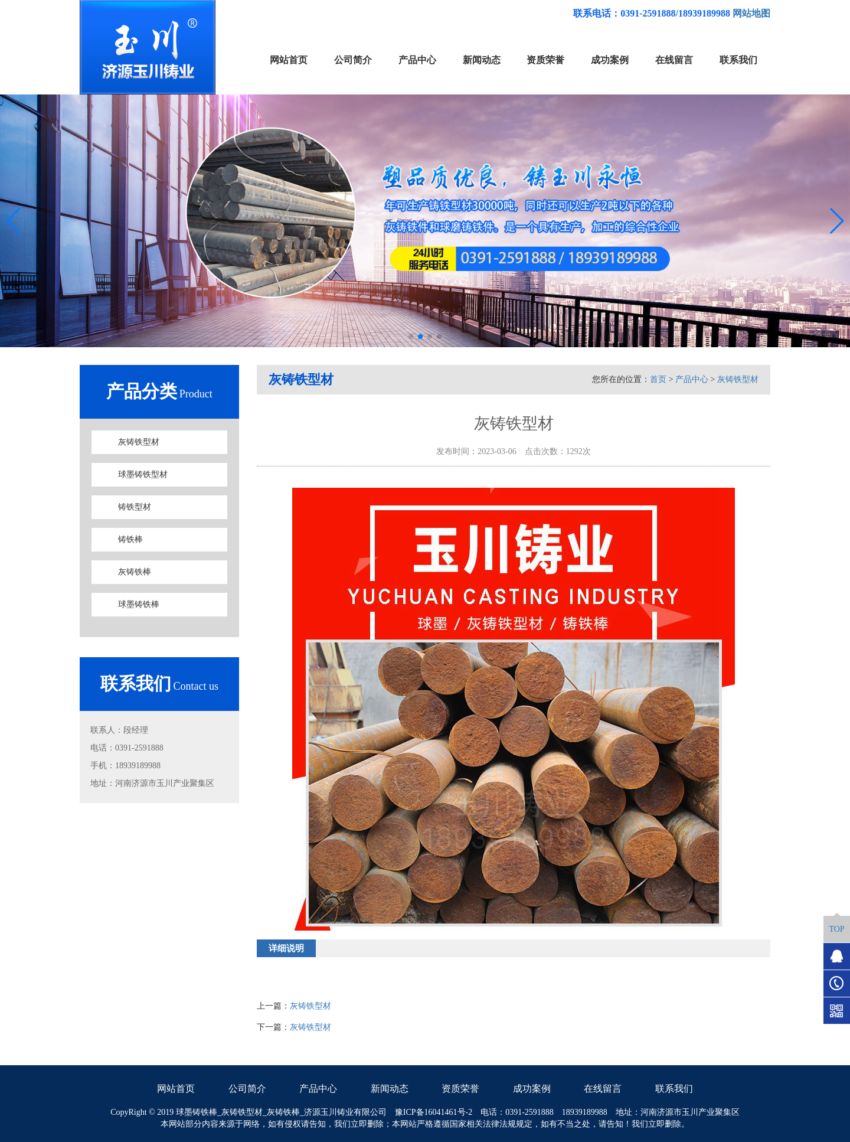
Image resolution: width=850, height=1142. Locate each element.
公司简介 (247, 1089)
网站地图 (751, 13)
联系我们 (674, 1089)
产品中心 (691, 379)
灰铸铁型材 (138, 442)
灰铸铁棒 (134, 571)
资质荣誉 (460, 1089)
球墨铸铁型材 (143, 474)
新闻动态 (389, 1089)
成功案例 (532, 1089)
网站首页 (176, 1089)
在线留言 (603, 1089)
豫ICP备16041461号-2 (433, 1112)
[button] (410, 336)
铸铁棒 (130, 539)
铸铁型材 (134, 507)
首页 (658, 379)
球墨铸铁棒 (138, 604)
